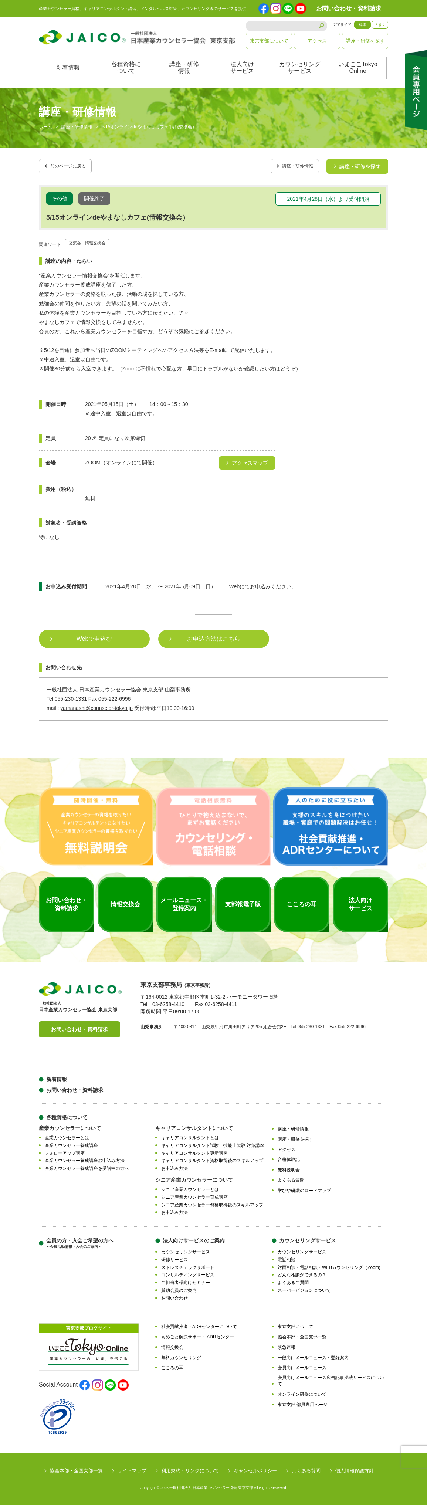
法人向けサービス (242, 75)
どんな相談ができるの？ (302, 1280)
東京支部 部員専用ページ (303, 1409)
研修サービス (174, 1264)
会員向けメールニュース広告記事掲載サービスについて (331, 1386)
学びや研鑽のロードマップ (304, 1195)
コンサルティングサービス (187, 1280)
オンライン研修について (302, 1399)
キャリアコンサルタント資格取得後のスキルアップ (212, 1165)
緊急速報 (286, 1352)
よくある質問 (291, 1185)
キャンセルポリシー (255, 1475)
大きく (380, 25)
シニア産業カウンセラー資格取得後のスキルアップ (212, 1209)
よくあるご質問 (293, 1287)
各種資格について (126, 75)
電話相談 (286, 1264)
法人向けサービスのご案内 (194, 1245)
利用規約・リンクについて (190, 1475)
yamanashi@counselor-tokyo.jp (96, 713)
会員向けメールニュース (302, 1372)
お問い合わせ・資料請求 (348, 8)
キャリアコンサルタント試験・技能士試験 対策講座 (212, 1150)
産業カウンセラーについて (70, 1133)
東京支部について (269, 41)
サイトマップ (132, 1475)
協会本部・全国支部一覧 (302, 1342)
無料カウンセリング (181, 1362)
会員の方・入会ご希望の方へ (79, 1248)
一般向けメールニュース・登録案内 (313, 1362)
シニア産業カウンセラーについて (194, 1185)
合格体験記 (289, 1164)
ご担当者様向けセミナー (185, 1287)
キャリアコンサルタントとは (190, 1142)
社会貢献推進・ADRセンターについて (199, 1331)
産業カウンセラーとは (67, 1142)
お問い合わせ (174, 1303)
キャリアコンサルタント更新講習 (194, 1158)
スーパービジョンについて (304, 1295)
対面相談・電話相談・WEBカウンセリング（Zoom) (329, 1272)
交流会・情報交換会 (92, 248)
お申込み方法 (174, 1173)
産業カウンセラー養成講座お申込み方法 (85, 1165)
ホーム (45, 134)
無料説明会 (289, 1175)
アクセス (317, 41)
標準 (362, 25)
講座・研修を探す (365, 41)
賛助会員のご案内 (179, 1295)
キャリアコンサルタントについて (194, 1133)
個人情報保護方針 (354, 1475)
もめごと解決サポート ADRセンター (197, 1342)
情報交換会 (172, 1352)
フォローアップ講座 (65, 1158)
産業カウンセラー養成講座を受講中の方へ (87, 1173)
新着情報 (68, 75)
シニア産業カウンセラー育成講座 (194, 1202)
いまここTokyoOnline (357, 75)
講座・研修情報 (184, 75)
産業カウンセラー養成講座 (71, 1150)
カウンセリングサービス (300, 75)
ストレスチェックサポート (187, 1272)
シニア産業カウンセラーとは (190, 1194)
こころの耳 (172, 1372)
